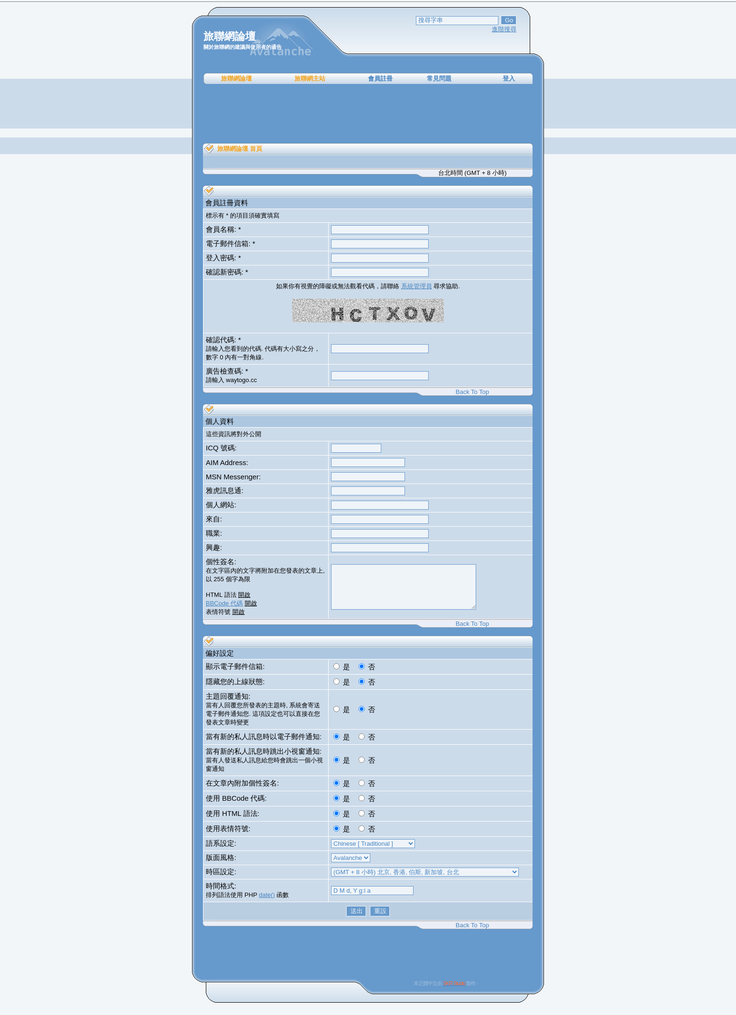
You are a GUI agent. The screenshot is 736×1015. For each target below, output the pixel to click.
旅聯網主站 (309, 78)
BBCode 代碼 (224, 603)
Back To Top (472, 391)
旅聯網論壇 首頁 (239, 148)
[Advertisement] (368, 113)
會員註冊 (380, 78)
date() (267, 894)
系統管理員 (416, 286)
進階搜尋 (504, 29)
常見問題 (439, 78)
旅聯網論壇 (236, 78)
